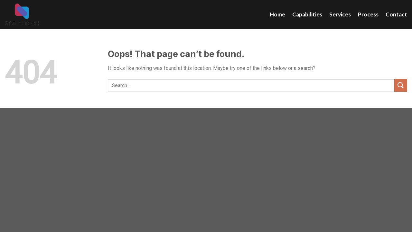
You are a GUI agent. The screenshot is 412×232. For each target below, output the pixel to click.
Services (340, 14)
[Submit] (400, 85)
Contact (396, 14)
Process (368, 14)
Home (277, 14)
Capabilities (307, 14)
